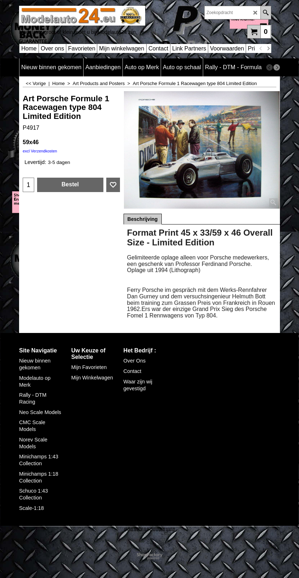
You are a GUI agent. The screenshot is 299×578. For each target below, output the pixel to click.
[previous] (261, 48)
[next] (268, 48)
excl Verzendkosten (40, 151)
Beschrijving (143, 219)
